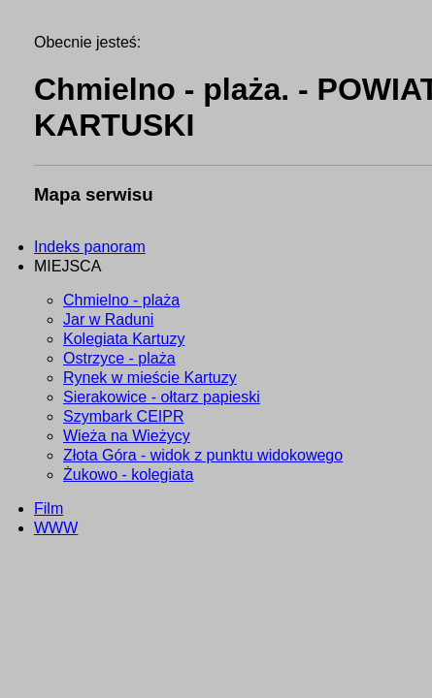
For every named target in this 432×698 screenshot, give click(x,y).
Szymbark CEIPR (123, 416)
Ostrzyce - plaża (119, 358)
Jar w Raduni (108, 319)
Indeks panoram (90, 246)
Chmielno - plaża (121, 300)
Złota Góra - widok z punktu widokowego (203, 455)
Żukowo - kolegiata (128, 474)
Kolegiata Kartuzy (123, 339)
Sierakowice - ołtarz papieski (161, 397)
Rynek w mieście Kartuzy (150, 377)
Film (48, 508)
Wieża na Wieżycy (126, 436)
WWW (56, 528)
